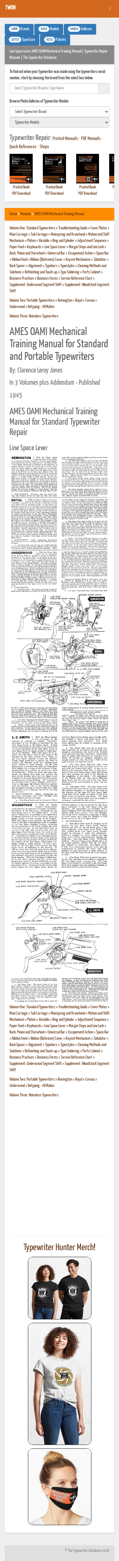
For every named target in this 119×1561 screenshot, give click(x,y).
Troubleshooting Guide (72, 228)
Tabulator (100, 260)
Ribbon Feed (19, 260)
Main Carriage (19, 234)
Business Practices (22, 279)
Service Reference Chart (76, 279)
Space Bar (102, 253)
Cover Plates (98, 228)
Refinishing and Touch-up (41, 272)
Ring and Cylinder (63, 241)
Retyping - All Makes (41, 307)
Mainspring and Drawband (68, 234)
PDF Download (21, 194)
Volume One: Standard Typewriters (32, 228)
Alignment (35, 266)
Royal (78, 301)
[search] (59, 111)
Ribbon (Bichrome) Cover (46, 260)
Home (13, 214)
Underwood (17, 307)
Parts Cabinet (91, 272)
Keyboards (34, 247)
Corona (90, 301)
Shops (44, 147)
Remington (65, 301)
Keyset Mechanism (78, 260)
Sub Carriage (39, 234)
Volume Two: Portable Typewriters (32, 301)
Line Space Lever (55, 247)
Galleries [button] (80, 29)
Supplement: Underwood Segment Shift (36, 285)
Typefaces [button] (22, 39)
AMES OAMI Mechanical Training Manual (59, 214)
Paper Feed (17, 247)
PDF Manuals (91, 139)
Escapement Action (80, 253)
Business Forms (47, 279)
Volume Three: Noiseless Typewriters (34, 316)
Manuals (25, 214)
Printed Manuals (65, 139)
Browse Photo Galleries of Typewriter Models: (39, 101)
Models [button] (48, 29)
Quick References (23, 147)
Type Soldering (69, 272)
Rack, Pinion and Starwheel (27, 253)
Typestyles (67, 266)
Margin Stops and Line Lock (86, 247)
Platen (31, 241)
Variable (44, 241)
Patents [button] (55, 39)
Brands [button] (19, 29)
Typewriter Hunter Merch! (59, 1247)
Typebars (51, 266)
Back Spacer (17, 266)
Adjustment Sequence (91, 241)
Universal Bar (56, 253)
